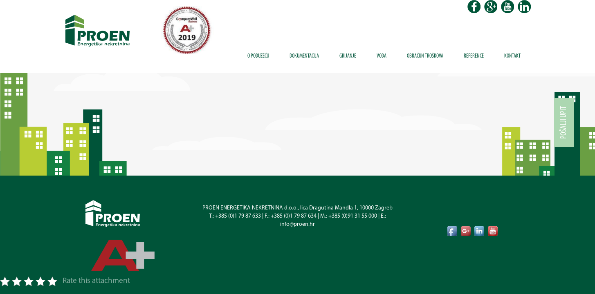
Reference (474, 56)
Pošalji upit (564, 122)
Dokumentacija (304, 56)
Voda (381, 56)
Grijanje (347, 56)
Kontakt (512, 56)
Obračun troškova (425, 56)
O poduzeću (258, 56)
